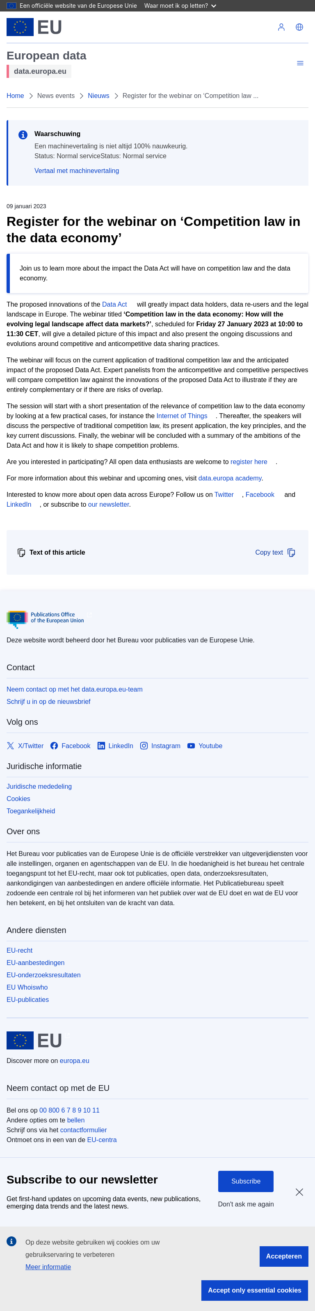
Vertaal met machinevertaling (76, 170)
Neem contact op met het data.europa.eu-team (75, 689)
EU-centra (102, 1139)
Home (15, 95)
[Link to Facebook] (70, 746)
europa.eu (74, 1060)
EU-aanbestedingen (35, 962)
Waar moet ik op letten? (180, 5)
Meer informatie (48, 1266)
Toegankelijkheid (31, 811)
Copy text (275, 553)
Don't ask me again (246, 1204)
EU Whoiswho (27, 987)
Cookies (18, 798)
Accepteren (284, 1256)
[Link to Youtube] (204, 746)
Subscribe (245, 1181)
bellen (76, 1120)
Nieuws (98, 95)
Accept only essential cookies (254, 1290)
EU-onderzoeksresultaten (44, 975)
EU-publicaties (28, 999)
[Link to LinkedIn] (115, 746)
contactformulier (83, 1130)
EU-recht (19, 950)
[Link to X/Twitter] (25, 746)
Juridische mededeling (39, 786)
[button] (299, 27)
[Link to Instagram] (160, 746)
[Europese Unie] (34, 27)
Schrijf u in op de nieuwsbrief (49, 701)
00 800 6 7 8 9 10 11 (69, 1110)
